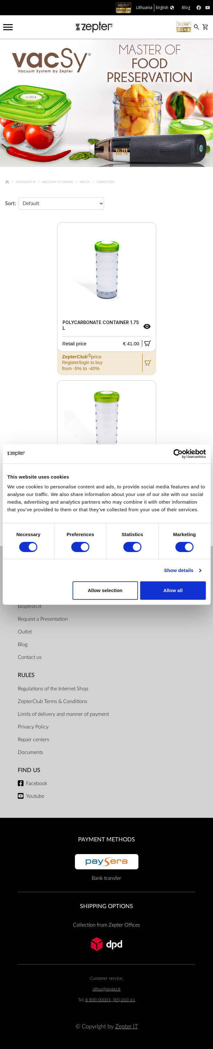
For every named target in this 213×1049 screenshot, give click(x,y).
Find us (29, 770)
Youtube (35, 796)
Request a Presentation (43, 619)
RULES (26, 675)
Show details (179, 570)
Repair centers (33, 739)
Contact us (30, 657)
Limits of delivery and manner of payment (63, 714)
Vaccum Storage (58, 182)
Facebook (36, 783)
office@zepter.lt (106, 989)
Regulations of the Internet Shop (53, 688)
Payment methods (106, 839)
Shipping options (106, 906)
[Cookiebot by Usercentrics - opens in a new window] (178, 454)
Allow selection (105, 590)
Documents (30, 752)
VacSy (85, 182)
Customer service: (106, 979)
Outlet (25, 631)
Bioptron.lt (29, 606)
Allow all (173, 590)
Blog (23, 644)
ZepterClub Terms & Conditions (52, 701)
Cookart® (26, 182)
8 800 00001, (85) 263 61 (110, 1000)
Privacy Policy (33, 726)
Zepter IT (126, 1026)
